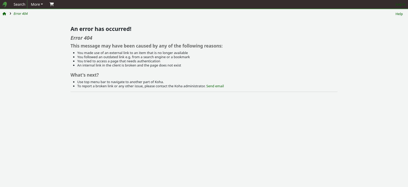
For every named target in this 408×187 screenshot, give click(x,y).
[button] (36, 4)
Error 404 (21, 13)
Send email (215, 86)
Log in (400, 4)
